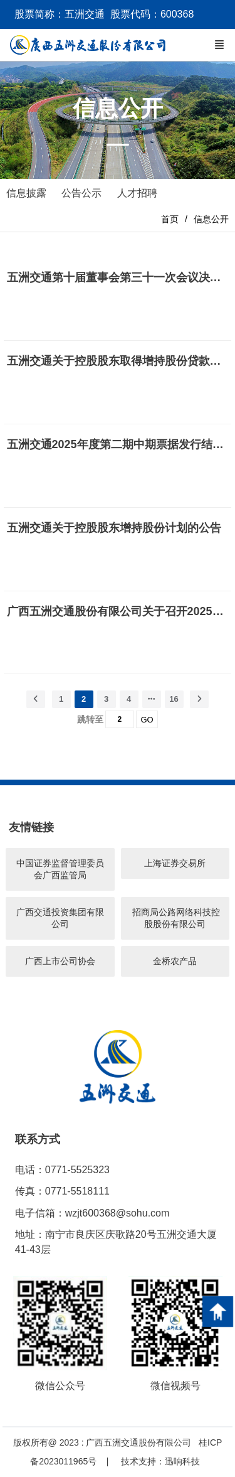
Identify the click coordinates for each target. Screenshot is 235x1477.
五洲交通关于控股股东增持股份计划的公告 (114, 528)
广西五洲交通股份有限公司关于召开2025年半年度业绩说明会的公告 (118, 611)
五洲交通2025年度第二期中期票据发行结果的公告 (118, 444)
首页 (170, 219)
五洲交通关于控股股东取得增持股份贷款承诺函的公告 (118, 361)
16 (173, 699)
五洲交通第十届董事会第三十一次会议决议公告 (118, 277)
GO (146, 719)
